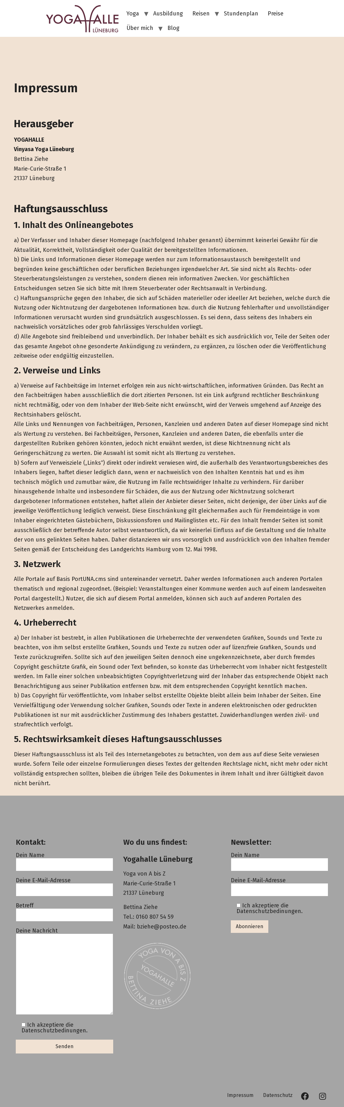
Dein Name (64, 860)
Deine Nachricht (64, 972)
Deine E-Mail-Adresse (64, 885)
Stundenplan (241, 13)
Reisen (201, 13)
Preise (275, 13)
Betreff (64, 910)
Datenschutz (278, 1095)
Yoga (132, 13)
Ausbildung (168, 13)
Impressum (240, 1095)
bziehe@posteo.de (161, 926)
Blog (173, 28)
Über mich (139, 28)
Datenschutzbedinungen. (54, 1030)
